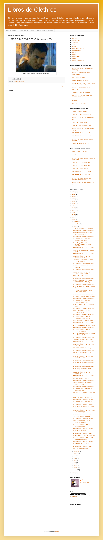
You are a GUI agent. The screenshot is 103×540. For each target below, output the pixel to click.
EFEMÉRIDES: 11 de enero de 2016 (81, 133)
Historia (74, 46)
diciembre (76, 221)
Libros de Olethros (32, 9)
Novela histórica (76, 56)
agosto (75, 453)
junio (75, 458)
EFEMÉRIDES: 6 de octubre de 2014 (83, 414)
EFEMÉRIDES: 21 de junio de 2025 (81, 125)
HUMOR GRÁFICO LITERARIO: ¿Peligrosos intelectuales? (81, 301)
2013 (73, 472)
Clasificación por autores (26, 30)
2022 (73, 201)
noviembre (76, 224)
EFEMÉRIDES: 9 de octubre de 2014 (83, 395)
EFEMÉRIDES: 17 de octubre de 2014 (83, 337)
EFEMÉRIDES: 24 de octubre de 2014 (83, 284)
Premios (74, 58)
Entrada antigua (59, 86)
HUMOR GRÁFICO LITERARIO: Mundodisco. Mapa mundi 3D (81, 317)
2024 (73, 196)
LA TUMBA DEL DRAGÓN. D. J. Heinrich (84, 325)
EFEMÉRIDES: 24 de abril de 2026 (81, 162)
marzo (75, 465)
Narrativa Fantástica (77, 50)
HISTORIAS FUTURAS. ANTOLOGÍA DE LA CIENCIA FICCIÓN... (84, 334)
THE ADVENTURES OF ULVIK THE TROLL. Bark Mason (82, 291)
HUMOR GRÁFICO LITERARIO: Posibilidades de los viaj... (81, 257)
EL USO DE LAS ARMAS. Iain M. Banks (83, 296)
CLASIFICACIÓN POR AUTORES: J (81, 92)
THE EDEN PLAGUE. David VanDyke (83, 339)
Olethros (84, 480)
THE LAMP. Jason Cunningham (81, 416)
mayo (75, 460)
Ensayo (74, 44)
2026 (73, 191)
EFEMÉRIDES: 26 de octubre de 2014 (83, 269)
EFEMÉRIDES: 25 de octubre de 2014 (83, 278)
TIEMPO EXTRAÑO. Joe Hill (79, 111)
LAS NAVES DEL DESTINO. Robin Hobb (84, 392)
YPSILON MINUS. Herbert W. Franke (83, 228)
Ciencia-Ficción (76, 40)
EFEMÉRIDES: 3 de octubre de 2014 (83, 433)
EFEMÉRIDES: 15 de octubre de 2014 (83, 350)
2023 (73, 199)
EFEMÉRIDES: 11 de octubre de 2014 (83, 380)
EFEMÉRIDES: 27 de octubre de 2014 (83, 263)
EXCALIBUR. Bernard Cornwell (80, 122)
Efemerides (75, 42)
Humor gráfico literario (19, 81)
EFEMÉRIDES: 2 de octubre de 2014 (83, 441)
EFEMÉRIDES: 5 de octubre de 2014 (83, 418)
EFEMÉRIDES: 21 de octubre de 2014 (83, 308)
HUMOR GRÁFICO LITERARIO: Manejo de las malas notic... (84, 389)
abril (75, 463)
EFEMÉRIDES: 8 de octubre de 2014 (83, 399)
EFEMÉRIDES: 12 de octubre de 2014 (83, 376)
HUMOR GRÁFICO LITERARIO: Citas (83, 402)
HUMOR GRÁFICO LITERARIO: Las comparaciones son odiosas (81, 178)
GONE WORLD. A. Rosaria (80, 276)
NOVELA (74, 100)
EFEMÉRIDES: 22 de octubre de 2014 (83, 298)
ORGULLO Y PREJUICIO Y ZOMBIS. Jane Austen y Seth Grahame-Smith (83, 84)
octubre (76, 226)
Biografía (74, 38)
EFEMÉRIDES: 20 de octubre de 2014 (83, 314)
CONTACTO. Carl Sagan (78, 77)
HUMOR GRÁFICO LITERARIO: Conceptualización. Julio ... (81, 272)
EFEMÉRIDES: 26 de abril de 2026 (81, 175)
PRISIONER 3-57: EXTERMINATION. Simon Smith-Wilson (83, 233)
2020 (73, 205)
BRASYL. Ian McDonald (79, 430)
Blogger (57, 531)
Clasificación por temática (45, 30)
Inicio (37, 86)
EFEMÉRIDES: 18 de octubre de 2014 (83, 327)
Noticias (74, 52)
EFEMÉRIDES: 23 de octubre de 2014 (83, 294)
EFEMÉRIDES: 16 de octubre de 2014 (83, 342)
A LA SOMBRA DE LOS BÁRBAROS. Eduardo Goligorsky (83, 260)
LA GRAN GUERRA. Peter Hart (81, 378)
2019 (73, 208)
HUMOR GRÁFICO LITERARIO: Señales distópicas (81, 425)
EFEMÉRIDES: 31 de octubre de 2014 (83, 230)
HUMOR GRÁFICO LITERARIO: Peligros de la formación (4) (84, 411)
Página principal (11, 30)
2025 (73, 194)
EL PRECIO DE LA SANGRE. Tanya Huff (84, 435)
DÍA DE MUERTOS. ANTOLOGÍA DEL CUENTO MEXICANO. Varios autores (82, 96)
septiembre (77, 451)
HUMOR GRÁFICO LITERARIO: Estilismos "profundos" (81, 330)
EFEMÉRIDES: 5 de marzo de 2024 (81, 114)
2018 (73, 210)
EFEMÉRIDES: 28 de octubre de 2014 (83, 254)
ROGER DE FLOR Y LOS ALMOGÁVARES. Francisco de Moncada (82, 244)
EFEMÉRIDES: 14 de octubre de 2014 (83, 360)
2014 (73, 219)
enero (75, 470)
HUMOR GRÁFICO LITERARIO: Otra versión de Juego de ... (83, 357)
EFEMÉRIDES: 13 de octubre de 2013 (83, 366)
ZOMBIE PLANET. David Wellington (82, 348)
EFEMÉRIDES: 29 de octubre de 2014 (83, 248)
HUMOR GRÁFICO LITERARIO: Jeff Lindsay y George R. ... (83, 438)
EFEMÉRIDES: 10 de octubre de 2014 (83, 386)
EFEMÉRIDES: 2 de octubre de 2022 (81, 136)
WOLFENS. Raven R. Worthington (82, 397)
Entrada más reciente (14, 86)
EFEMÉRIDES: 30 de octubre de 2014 (83, 236)
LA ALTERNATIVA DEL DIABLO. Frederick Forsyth (81, 311)
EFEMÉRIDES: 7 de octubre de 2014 (83, 404)
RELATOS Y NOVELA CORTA (80, 103)
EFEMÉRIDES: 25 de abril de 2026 (81, 155)
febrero (76, 467)
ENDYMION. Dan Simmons (80, 448)
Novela (73, 54)
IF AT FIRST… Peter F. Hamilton (81, 444)
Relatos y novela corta (78, 60)
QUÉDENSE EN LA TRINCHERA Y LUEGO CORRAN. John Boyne (82, 281)
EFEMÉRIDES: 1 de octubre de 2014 (83, 446)
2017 (73, 212)
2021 (73, 203)
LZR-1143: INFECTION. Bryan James (83, 320)
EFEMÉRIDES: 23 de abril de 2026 (81, 165)
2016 (73, 215)
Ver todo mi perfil (84, 482)
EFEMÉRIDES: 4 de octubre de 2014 (83, 428)
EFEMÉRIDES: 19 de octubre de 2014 (83, 323)
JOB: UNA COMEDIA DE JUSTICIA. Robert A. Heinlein (82, 383)
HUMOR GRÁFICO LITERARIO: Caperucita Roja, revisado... (81, 239)
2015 (73, 217)
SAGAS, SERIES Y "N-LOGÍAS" (80, 80)
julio (75, 456)
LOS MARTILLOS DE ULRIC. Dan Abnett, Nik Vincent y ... (82, 421)
